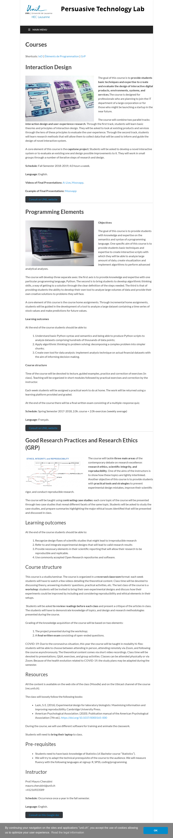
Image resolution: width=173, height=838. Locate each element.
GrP (83, 56)
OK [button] (156, 830)
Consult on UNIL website (43, 199)
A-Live (67, 182)
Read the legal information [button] (67, 832)
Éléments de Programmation (62, 56)
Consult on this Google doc (44, 815)
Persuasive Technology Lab (102, 9)
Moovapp (77, 182)
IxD (40, 56)
